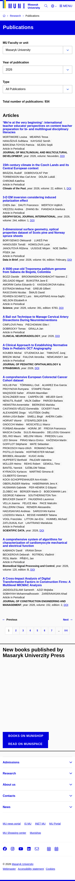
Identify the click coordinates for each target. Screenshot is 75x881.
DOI (62, 156)
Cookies (50, 868)
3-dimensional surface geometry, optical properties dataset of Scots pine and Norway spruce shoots (34, 232)
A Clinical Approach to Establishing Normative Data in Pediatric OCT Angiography (35, 347)
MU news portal (12, 823)
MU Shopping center (14, 832)
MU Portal (55, 823)
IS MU (27, 823)
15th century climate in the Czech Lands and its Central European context (36, 166)
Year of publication (16, 62)
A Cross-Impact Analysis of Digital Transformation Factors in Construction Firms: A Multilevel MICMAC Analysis (37, 582)
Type (6, 81)
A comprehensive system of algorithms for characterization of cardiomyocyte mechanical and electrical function (35, 543)
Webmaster (9, 868)
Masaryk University (22, 864)
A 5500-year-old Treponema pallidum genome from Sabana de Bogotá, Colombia (34, 270)
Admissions (11, 762)
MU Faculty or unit (15, 42)
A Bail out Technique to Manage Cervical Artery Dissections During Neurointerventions (36, 318)
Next (67, 619)
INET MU (40, 823)
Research (9, 773)
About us (9, 784)
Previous (10, 619)
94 (66, 630)
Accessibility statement (31, 868)
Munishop (35, 832)
